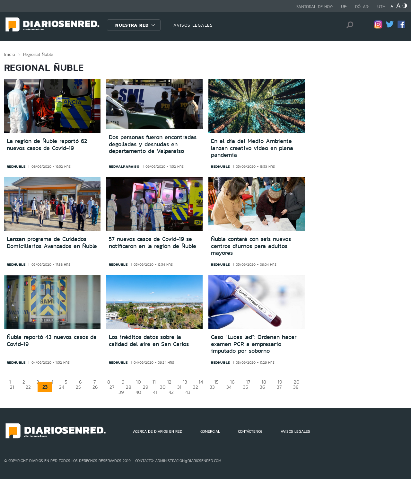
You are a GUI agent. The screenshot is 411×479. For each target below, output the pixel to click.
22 (28, 387)
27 (111, 387)
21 (12, 387)
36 (262, 387)
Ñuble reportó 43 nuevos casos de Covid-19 (52, 340)
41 (155, 392)
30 (163, 387)
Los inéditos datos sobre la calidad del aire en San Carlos (149, 340)
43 (187, 392)
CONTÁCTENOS (250, 431)
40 (138, 392)
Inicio (9, 54)
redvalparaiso (124, 166)
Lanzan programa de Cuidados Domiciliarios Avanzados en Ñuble (52, 242)
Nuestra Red (132, 25)
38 (296, 387)
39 (121, 392)
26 (95, 387)
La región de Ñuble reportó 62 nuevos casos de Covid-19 (47, 144)
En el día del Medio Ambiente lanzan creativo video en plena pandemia (252, 148)
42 (171, 392)
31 (179, 387)
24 (61, 387)
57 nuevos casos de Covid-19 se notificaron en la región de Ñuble (152, 242)
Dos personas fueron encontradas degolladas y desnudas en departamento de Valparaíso (153, 144)
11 (154, 381)
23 (45, 387)
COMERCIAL (210, 431)
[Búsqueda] (348, 25)
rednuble (16, 166)
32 (195, 387)
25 (78, 387)
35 (245, 387)
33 (212, 387)
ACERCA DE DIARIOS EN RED (157, 431)
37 (279, 387)
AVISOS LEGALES (193, 25)
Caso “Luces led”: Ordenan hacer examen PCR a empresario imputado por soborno (254, 344)
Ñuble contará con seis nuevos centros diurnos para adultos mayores (251, 246)
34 (229, 387)
